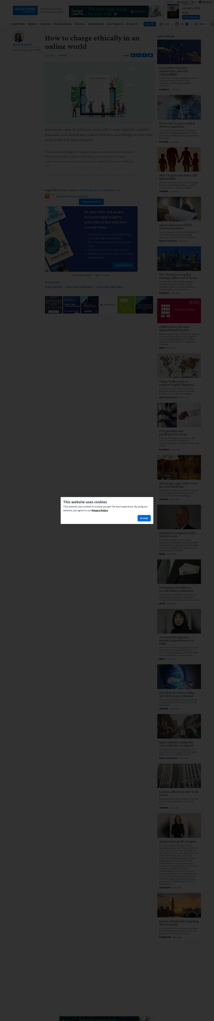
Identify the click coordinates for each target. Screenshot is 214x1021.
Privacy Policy (100, 510)
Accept (144, 518)
